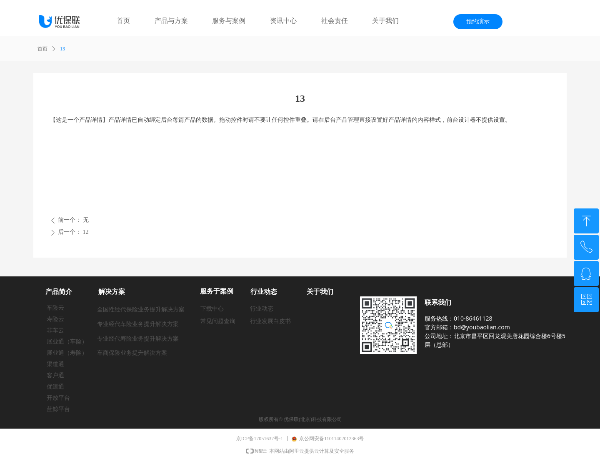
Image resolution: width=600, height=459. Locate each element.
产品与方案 (171, 20)
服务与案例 (228, 20)
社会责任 (334, 20)
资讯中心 (283, 20)
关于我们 (385, 20)
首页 (123, 20)
